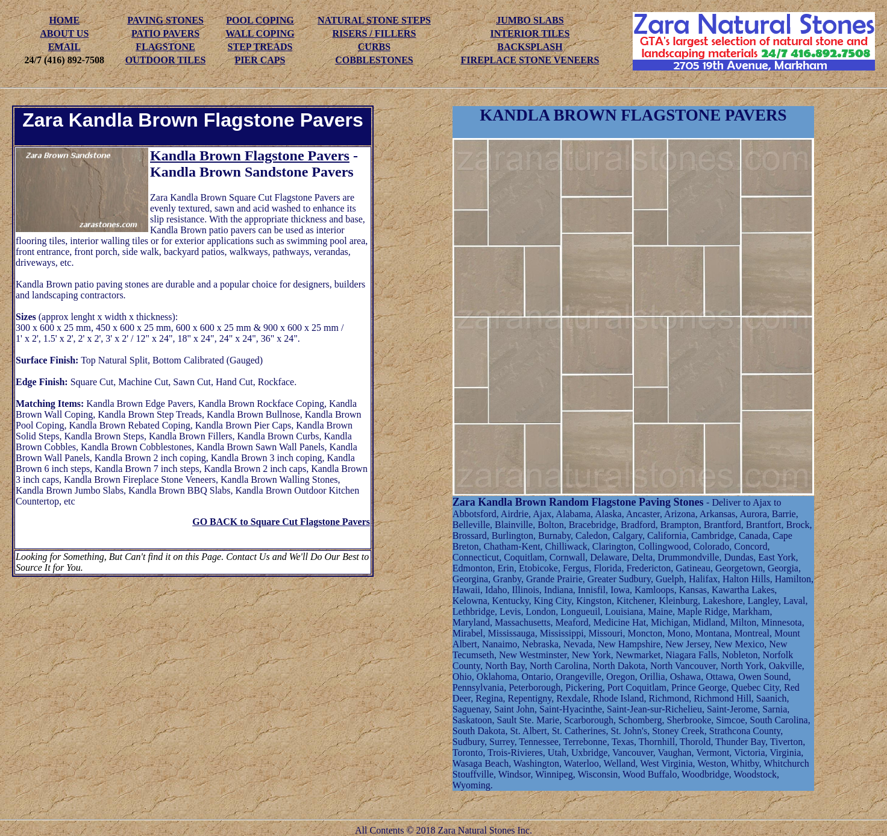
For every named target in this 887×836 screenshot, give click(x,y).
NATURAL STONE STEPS (374, 20)
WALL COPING (259, 33)
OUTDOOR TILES (165, 60)
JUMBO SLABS (529, 20)
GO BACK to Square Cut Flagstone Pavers (281, 522)
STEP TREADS (260, 47)
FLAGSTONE (165, 47)
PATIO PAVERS (165, 33)
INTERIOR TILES (530, 33)
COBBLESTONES (374, 60)
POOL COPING (259, 20)
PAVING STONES (165, 20)
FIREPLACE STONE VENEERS (530, 60)
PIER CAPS (259, 60)
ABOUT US (64, 33)
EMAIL (64, 47)
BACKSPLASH (529, 47)
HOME (64, 20)
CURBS (374, 47)
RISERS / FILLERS (374, 33)
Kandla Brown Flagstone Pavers (249, 155)
